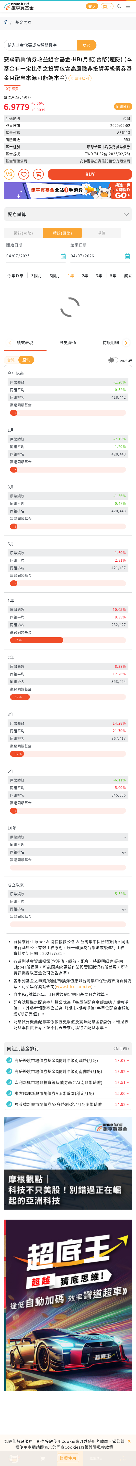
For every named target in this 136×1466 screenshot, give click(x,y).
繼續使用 (68, 1458)
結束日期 (78, 245)
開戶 (107, 6)
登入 (92, 6)
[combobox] (50, 45)
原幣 (26, 392)
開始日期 (14, 245)
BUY (89, 174)
